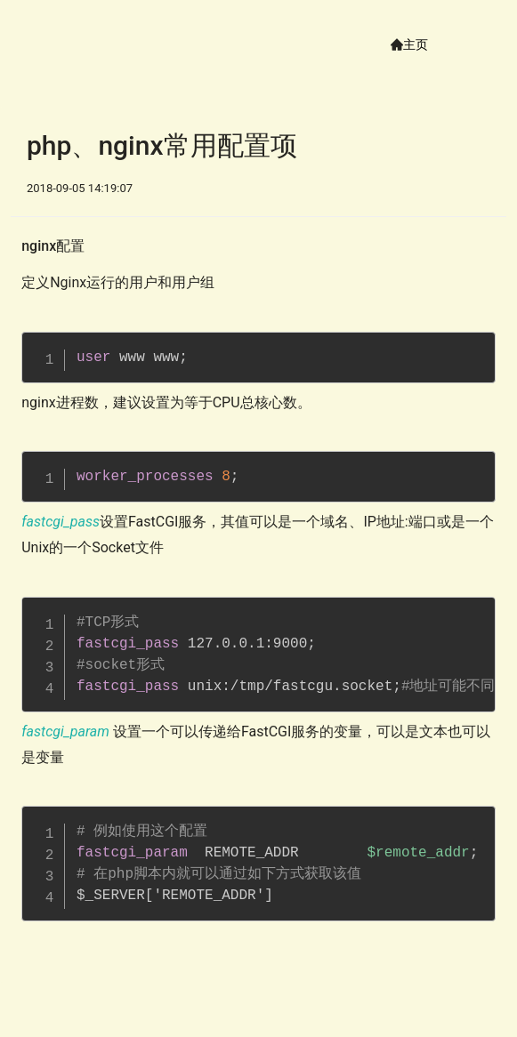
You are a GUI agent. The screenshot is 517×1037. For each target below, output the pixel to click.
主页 (415, 44)
